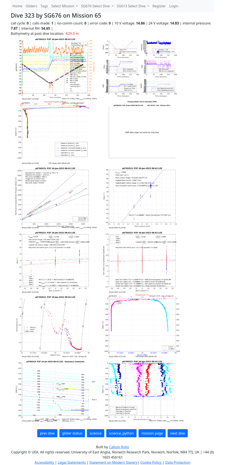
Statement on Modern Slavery (113, 462)
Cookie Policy (151, 462)
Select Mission (63, 6)
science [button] (96, 433)
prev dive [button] (47, 433)
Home (17, 6)
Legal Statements (72, 462)
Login (173, 6)
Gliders (31, 6)
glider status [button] (72, 433)
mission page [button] (152, 433)
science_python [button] (121, 433)
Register (159, 6)
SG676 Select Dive (96, 6)
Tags (44, 6)
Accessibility (45, 462)
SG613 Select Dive (131, 6)
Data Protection (177, 462)
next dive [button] (177, 433)
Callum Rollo (119, 447)
